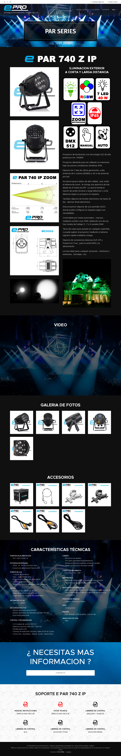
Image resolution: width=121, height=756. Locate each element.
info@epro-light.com (98, 2)
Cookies (68, 752)
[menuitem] (53, 9)
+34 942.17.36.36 (112, 2)
